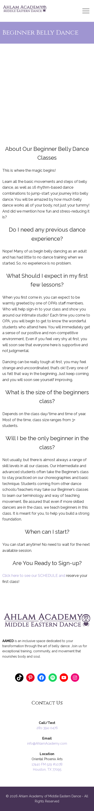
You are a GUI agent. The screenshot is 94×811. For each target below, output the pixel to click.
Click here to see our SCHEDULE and (34, 575)
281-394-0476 (47, 728)
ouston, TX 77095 (48, 769)
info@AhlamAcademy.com (47, 743)
